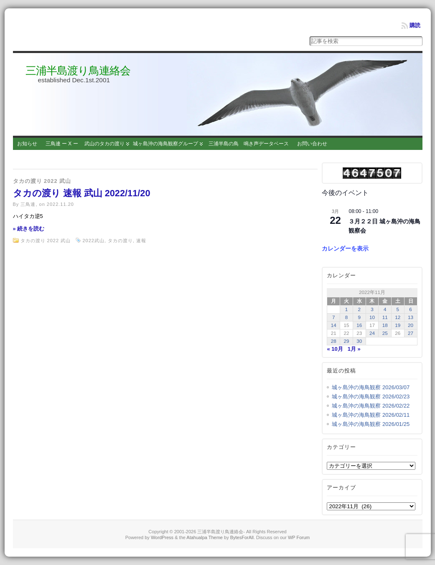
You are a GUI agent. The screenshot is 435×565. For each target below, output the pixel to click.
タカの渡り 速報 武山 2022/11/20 (81, 193)
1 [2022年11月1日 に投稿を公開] (346, 309)
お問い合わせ (312, 144)
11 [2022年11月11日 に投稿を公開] (385, 317)
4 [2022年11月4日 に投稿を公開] (385, 309)
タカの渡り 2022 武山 (42, 181)
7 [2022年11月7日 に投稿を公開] (333, 317)
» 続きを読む (29, 228)
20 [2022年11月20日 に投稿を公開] (410, 325)
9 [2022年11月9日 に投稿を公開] (359, 317)
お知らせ (27, 144)
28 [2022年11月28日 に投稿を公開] (333, 341)
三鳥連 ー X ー (62, 144)
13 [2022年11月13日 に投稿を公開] (410, 317)
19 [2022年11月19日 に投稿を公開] (397, 325)
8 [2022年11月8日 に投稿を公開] (346, 317)
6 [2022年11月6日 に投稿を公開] (410, 309)
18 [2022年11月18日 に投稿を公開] (385, 325)
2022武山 (93, 240)
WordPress (162, 537)
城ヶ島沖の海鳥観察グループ (165, 144)
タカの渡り (120, 240)
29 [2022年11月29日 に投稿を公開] (346, 341)
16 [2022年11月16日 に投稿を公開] (359, 325)
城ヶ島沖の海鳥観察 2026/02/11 (371, 415)
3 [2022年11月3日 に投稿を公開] (372, 309)
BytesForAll (242, 537)
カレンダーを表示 (345, 248)
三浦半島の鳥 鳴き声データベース (249, 144)
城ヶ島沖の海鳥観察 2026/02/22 (371, 406)
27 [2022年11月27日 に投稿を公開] (410, 333)
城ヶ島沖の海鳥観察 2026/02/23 (371, 396)
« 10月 (335, 349)
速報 (141, 240)
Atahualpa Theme (204, 537)
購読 (415, 25)
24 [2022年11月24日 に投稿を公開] (372, 333)
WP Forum (299, 537)
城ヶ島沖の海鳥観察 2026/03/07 (371, 387)
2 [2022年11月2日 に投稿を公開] (359, 309)
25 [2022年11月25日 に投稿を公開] (385, 333)
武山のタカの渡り (104, 144)
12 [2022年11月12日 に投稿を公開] (397, 317)
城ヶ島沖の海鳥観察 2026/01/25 (371, 424)
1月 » (354, 349)
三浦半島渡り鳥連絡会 (77, 70)
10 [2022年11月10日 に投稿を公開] (372, 317)
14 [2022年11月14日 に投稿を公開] (333, 325)
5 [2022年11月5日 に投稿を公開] (398, 309)
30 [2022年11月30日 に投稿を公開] (359, 341)
